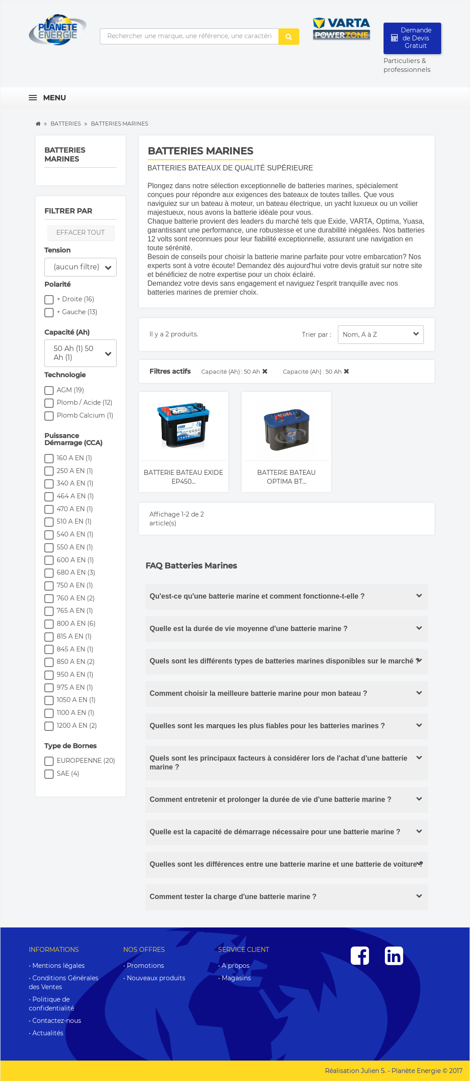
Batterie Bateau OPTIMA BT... (286, 477)
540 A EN (75, 534)
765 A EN (75, 611)
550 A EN (75, 547)
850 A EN (76, 662)
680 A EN (76, 572)
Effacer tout (80, 233)
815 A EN (74, 636)
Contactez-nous (56, 1021)
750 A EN (75, 585)
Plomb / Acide (85, 402)
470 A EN (75, 509)
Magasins (236, 978)
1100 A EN (75, 713)
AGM (70, 390)
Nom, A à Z (381, 334)
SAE (68, 773)
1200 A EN (77, 726)
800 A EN (76, 623)
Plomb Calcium (85, 415)
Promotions (145, 966)
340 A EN (75, 483)
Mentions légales (58, 966)
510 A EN (74, 521)
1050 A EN (76, 700)
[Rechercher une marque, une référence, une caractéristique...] (189, 36)
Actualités (47, 1033)
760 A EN (76, 598)
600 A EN (75, 560)
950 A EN (75, 675)
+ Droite (75, 299)
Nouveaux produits (156, 978)
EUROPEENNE (86, 761)
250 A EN (75, 471)
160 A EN (74, 458)
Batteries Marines (64, 154)
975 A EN (75, 687)
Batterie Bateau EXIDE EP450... (183, 477)
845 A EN (75, 649)
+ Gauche (77, 312)
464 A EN (75, 496)
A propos (236, 966)
